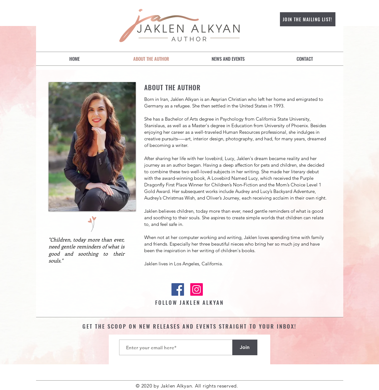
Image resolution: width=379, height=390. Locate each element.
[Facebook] (177, 289)
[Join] (244, 347)
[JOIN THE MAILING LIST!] (307, 19)
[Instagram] (196, 289)
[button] (228, 58)
